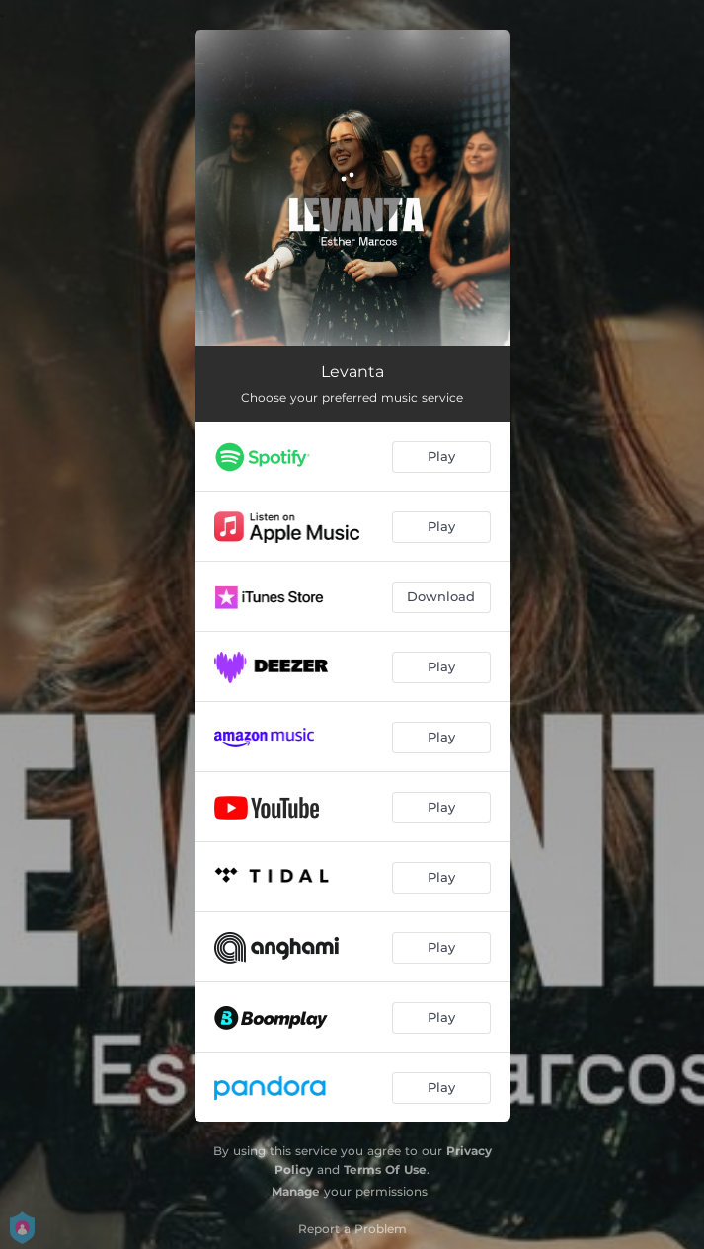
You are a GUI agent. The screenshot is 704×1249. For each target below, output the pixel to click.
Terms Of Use (385, 1169)
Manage (296, 1191)
